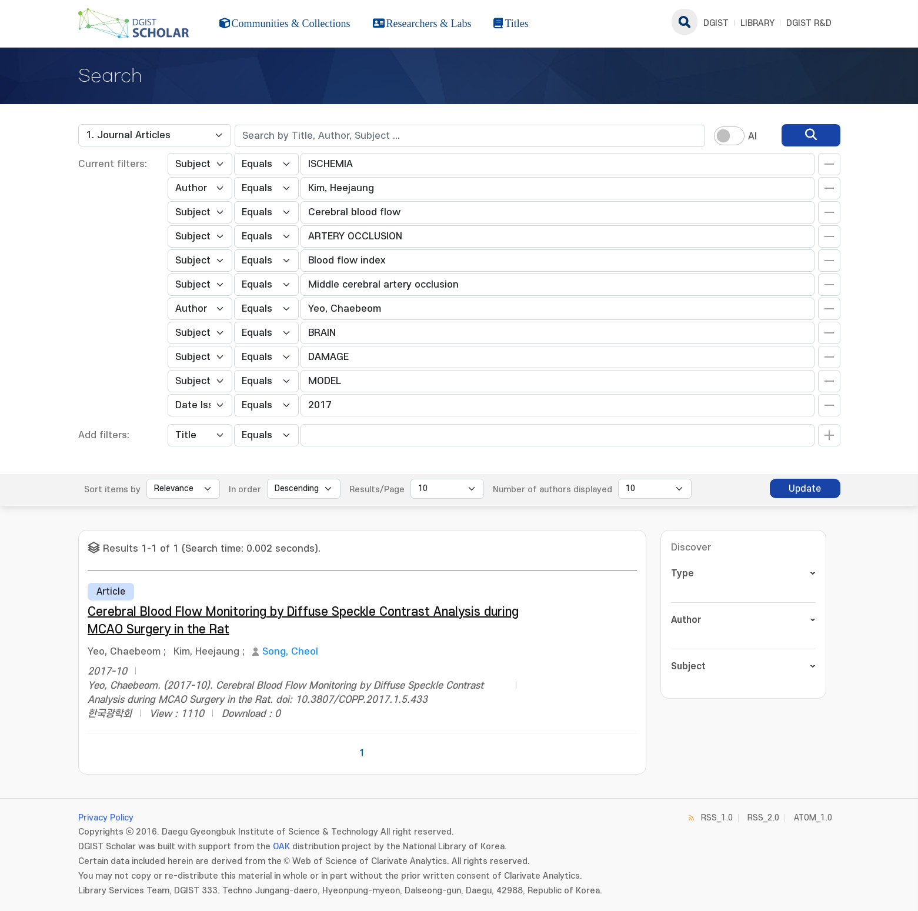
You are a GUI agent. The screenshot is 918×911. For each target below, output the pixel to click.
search (684, 22)
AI (752, 136)
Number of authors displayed (552, 490)
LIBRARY (757, 23)
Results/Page (377, 490)
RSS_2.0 (763, 817)
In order (245, 490)
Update (805, 488)
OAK (281, 847)
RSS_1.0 (717, 817)
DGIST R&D (809, 23)
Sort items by (112, 490)
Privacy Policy (105, 818)
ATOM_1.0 (813, 817)
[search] (811, 135)
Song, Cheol (290, 651)
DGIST (716, 23)
